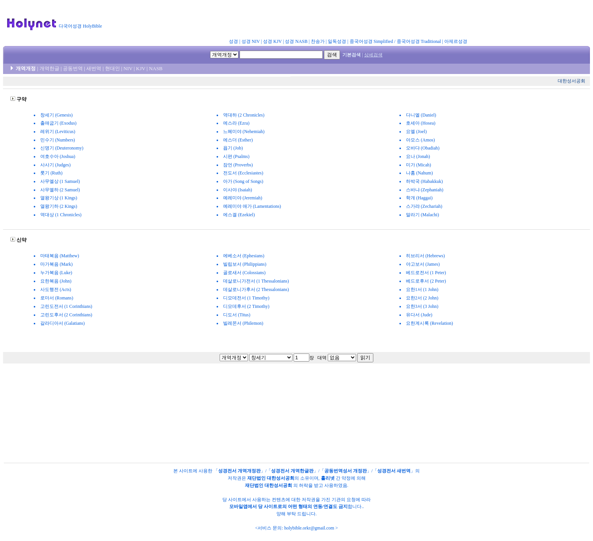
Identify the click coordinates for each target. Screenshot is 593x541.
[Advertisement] (294, 20)
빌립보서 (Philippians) (244, 264)
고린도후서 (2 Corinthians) (66, 314)
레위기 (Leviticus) (58, 131)
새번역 (93, 68)
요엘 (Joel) (416, 131)
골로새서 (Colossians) (244, 272)
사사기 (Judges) (55, 165)
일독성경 (337, 41)
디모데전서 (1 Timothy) (246, 298)
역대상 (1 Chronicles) (61, 214)
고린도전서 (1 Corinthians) (66, 306)
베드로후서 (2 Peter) (426, 281)
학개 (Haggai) (419, 198)
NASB (156, 68)
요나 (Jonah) (418, 156)
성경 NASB (296, 41)
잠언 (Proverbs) (238, 165)
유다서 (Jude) (419, 314)
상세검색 (373, 55)
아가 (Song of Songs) (243, 181)
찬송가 (318, 41)
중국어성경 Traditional (419, 41)
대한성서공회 (571, 81)
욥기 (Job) (233, 148)
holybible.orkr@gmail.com (309, 528)
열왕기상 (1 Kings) (58, 198)
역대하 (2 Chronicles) (243, 115)
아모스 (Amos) (420, 140)
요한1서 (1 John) (422, 289)
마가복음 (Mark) (56, 264)
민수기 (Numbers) (57, 140)
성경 (233, 41)
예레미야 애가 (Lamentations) (252, 206)
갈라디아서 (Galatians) (62, 323)
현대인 (112, 68)
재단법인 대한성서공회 (270, 478)
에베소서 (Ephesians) (243, 255)
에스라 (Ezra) (236, 123)
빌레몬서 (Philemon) (243, 323)
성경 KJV (272, 41)
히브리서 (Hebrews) (425, 255)
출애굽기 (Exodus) (58, 123)
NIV (127, 68)
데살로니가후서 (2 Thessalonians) (256, 289)
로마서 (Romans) (56, 298)
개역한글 (49, 68)
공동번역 (73, 68)
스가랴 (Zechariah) (424, 206)
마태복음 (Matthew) (59, 255)
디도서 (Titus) (236, 314)
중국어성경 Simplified (371, 41)
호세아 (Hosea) (420, 123)
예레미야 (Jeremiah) (242, 198)
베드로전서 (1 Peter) (426, 272)
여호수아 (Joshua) (58, 156)
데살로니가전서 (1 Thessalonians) (256, 281)
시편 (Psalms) (236, 156)
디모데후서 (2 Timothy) (246, 306)
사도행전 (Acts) (55, 289)
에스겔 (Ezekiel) (239, 214)
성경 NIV (250, 41)
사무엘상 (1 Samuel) (60, 181)
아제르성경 (455, 41)
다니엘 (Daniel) (421, 115)
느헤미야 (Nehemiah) (243, 131)
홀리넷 (328, 478)
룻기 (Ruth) (51, 173)
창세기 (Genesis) (56, 115)
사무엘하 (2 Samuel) (60, 189)
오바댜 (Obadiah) (423, 148)
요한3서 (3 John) (422, 306)
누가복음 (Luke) (56, 272)
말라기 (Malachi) (422, 214)
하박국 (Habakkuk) (424, 181)
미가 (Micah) (418, 165)
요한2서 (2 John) (422, 298)
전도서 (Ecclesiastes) (243, 173)
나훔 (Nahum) (419, 173)
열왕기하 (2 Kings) (58, 206)
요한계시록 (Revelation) (429, 323)
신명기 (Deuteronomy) (62, 148)
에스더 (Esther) (238, 140)
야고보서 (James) (423, 264)
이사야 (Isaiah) (237, 189)
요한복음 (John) (56, 281)
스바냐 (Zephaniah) (425, 189)
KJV (140, 68)
